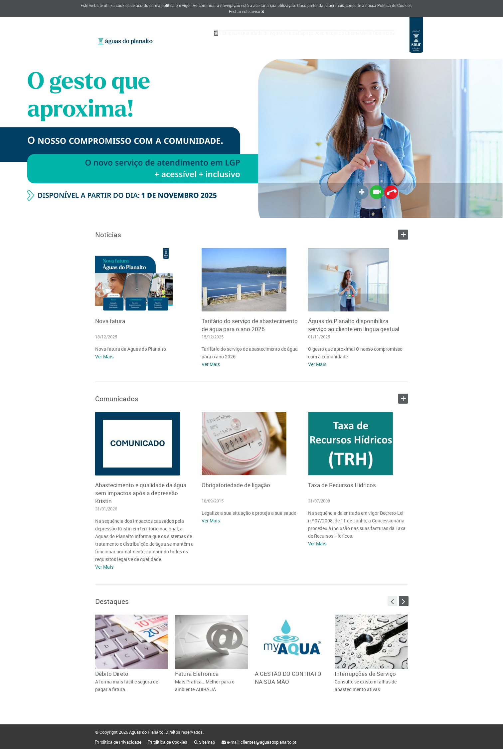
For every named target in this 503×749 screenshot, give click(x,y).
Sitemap (207, 742)
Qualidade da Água (225, 40)
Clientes (260, 40)
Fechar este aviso (246, 11)
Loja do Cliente (327, 40)
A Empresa (187, 40)
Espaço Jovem (290, 40)
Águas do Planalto (146, 732)
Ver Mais (104, 356)
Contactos (380, 40)
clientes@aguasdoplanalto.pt (268, 742)
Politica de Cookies (394, 5)
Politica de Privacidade (119, 742)
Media (356, 40)
